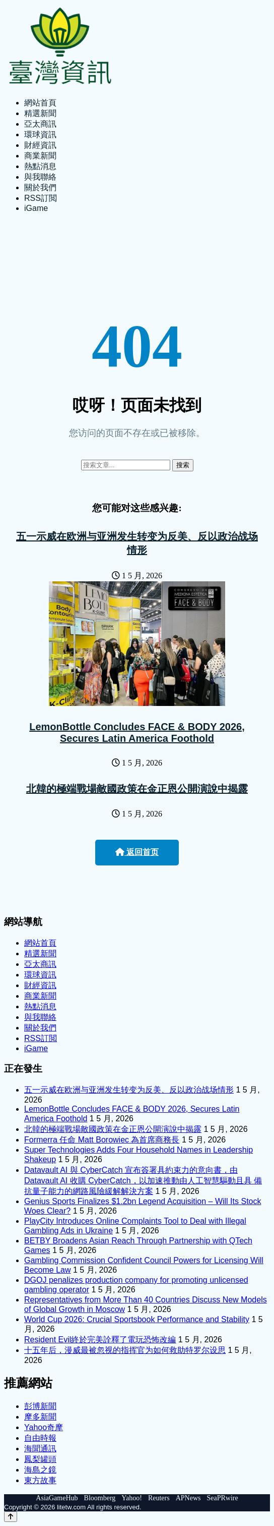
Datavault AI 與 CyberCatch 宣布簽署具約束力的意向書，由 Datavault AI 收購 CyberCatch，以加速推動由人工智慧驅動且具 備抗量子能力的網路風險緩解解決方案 (143, 1180)
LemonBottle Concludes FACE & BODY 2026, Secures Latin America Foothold (137, 732)
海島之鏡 (40, 1469)
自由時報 (40, 1438)
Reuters (159, 1498)
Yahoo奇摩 (43, 1427)
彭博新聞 (40, 1406)
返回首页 (137, 852)
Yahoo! (131, 1498)
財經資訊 (40, 145)
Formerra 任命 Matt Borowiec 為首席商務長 (101, 1139)
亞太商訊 (40, 124)
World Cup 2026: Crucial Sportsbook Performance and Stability (136, 1319)
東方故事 (40, 1480)
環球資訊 (40, 134)
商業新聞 (40, 155)
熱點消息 (40, 166)
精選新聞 (40, 113)
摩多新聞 (40, 1416)
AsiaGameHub (57, 1498)
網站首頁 (40, 102)
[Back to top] (10, 1516)
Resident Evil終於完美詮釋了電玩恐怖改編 (100, 1339)
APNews (188, 1498)
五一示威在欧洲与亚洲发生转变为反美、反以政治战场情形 (129, 1089)
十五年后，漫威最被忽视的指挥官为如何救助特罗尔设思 (125, 1350)
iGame (36, 208)
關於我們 (40, 187)
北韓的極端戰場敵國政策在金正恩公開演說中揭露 (137, 788)
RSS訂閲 (40, 198)
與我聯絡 (40, 177)
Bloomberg (100, 1498)
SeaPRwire (222, 1498)
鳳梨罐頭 (40, 1459)
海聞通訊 (40, 1448)
